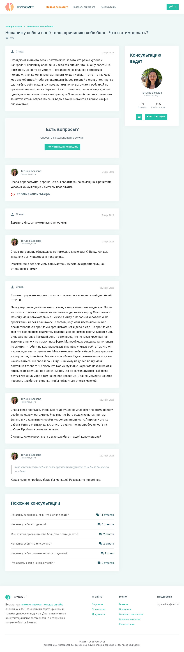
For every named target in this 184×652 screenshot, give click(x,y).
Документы (98, 614)
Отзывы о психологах (131, 614)
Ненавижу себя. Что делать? (28, 524)
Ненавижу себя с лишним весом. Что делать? (39, 553)
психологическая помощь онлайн (42, 604)
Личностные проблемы (40, 26)
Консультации (14, 26)
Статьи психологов (129, 619)
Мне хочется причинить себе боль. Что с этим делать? (45, 534)
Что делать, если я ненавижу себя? (33, 562)
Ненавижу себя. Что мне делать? (31, 543)
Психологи (125, 609)
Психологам (98, 609)
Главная (123, 604)
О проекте (97, 604)
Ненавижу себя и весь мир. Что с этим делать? (40, 514)
